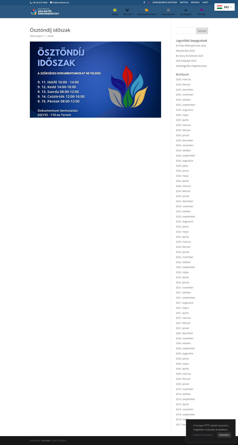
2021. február (183, 323)
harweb (46, 440)
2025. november (184, 94)
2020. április (182, 368)
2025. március (183, 125)
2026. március (183, 79)
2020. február (183, 378)
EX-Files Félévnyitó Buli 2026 (191, 45)
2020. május (182, 363)
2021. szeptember (185, 297)
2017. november (184, 424)
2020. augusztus (184, 353)
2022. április (182, 277)
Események (168, 12)
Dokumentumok (146, 12)
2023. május (182, 231)
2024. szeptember (185, 155)
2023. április (182, 236)
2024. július (182, 165)
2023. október (183, 211)
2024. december (184, 140)
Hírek (115, 12)
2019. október (183, 394)
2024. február (183, 191)
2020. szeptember (185, 348)
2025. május (182, 115)
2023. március (183, 241)
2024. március (183, 186)
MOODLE (195, 2)
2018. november (184, 409)
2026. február (183, 84)
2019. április (182, 404)
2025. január (182, 135)
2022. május (182, 272)
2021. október (183, 292)
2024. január (182, 196)
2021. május (182, 307)
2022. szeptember (185, 267)
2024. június (182, 170)
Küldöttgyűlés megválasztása (191, 65)
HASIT (205, 2)
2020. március (183, 373)
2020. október (183, 343)
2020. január (182, 384)
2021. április (182, 312)
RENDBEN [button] (224, 434)
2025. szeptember (185, 104)
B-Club (201, 12)
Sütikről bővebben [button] (203, 434)
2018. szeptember (185, 414)
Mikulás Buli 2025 (185, 50)
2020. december (184, 333)
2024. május (182, 175)
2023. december (184, 201)
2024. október (183, 150)
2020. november (184, 338)
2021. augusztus (184, 302)
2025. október (183, 99)
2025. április (182, 119)
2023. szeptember (185, 216)
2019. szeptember (185, 399)
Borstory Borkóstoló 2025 (189, 55)
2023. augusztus (184, 221)
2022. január (182, 282)
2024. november (184, 145)
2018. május (182, 419)
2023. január (182, 251)
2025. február (183, 130)
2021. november (184, 287)
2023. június (182, 226)
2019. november (184, 389)
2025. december (184, 89)
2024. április (182, 180)
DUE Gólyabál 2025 (186, 60)
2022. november (184, 257)
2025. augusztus (184, 109)
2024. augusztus (184, 160)
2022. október (183, 262)
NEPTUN (184, 2)
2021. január (182, 328)
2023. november (184, 206)
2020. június (182, 358)
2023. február (183, 246)
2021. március (183, 317)
